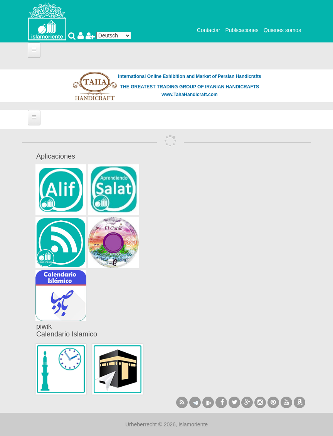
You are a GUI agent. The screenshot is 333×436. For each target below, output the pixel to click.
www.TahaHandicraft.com (189, 94)
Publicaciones (241, 30)
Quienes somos (282, 30)
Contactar (208, 30)
